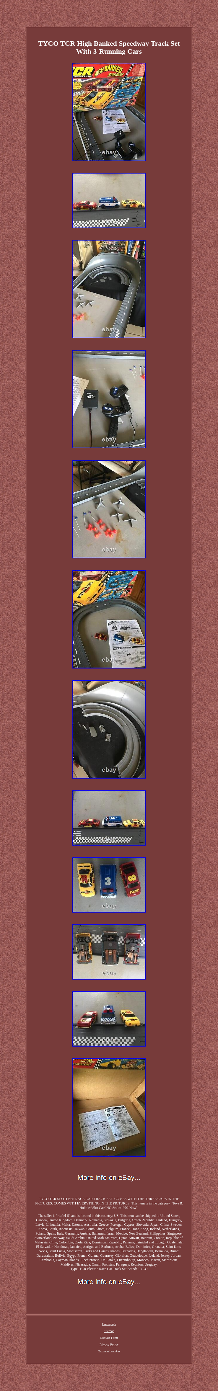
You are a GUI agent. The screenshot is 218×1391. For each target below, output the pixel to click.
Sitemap (109, 1331)
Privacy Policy (109, 1344)
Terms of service (109, 1351)
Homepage (109, 1324)
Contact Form (109, 1337)
